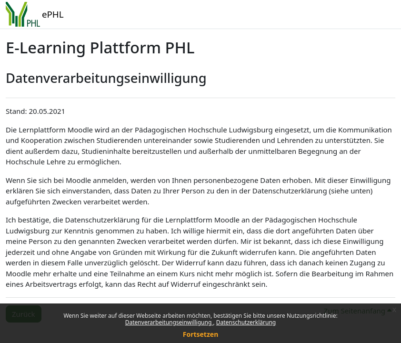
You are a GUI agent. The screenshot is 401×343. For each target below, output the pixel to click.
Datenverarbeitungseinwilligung (169, 322)
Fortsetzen (201, 334)
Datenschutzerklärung (246, 322)
